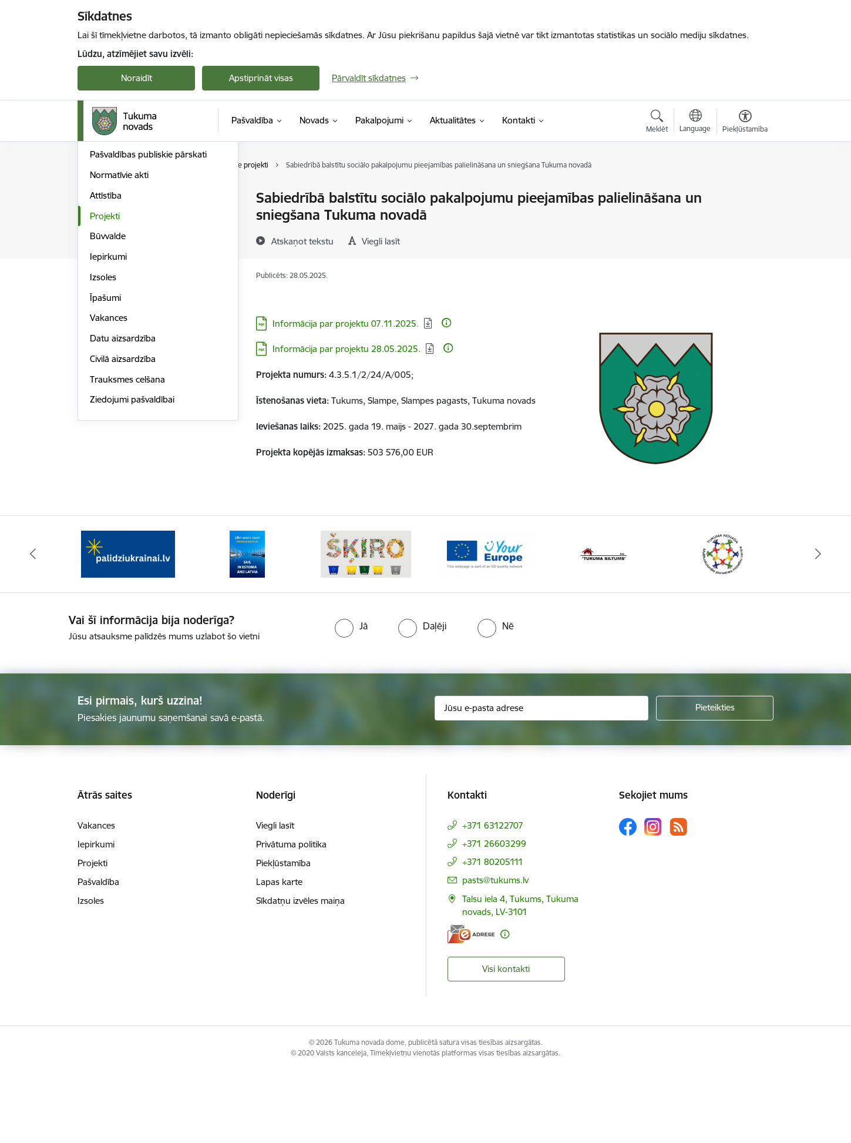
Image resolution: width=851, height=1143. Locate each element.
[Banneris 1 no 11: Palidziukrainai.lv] (128, 625)
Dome (102, 198)
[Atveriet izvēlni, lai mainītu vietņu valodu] (695, 122)
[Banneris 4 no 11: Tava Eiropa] (485, 625)
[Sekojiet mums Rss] (678, 899)
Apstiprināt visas (261, 77)
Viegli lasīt (275, 897)
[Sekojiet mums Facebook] (628, 899)
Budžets (106, 260)
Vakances (108, 443)
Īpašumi (105, 423)
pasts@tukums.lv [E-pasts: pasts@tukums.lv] (495, 952)
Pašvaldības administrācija (141, 218)
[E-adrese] (471, 1006)
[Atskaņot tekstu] (302, 241)
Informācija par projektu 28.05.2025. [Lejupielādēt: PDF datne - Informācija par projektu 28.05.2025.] (347, 348)
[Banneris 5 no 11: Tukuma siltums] (603, 625)
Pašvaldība (98, 954)
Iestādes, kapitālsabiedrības (144, 239)
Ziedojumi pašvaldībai (132, 525)
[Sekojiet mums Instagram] (653, 899)
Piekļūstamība (283, 935)
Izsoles (103, 402)
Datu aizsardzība (123, 464)
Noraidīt (136, 77)
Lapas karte (279, 954)
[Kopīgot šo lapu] (744, 222)
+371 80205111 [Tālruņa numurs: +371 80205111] (492, 934)
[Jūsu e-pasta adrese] (542, 780)
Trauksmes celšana (127, 505)
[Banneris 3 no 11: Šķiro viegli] (366, 625)
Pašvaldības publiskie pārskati (148, 280)
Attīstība (106, 321)
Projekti (105, 341)
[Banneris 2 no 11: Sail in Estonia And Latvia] (247, 625)
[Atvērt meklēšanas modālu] (657, 123)
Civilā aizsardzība (123, 484)
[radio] (351, 699)
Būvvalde (108, 361)
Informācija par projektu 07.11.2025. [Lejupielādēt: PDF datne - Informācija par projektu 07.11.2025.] (346, 323)
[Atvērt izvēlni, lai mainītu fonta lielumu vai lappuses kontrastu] (745, 123)
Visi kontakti (506, 1041)
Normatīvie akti (119, 300)
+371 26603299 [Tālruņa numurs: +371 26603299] (494, 915)
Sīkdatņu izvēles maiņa (300, 972)
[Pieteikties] (714, 780)
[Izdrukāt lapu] (744, 193)
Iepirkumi (108, 382)
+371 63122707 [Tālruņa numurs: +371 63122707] (492, 897)
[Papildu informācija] (446, 322)
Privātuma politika (291, 916)
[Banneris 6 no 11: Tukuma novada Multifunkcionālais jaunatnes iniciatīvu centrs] (722, 625)
